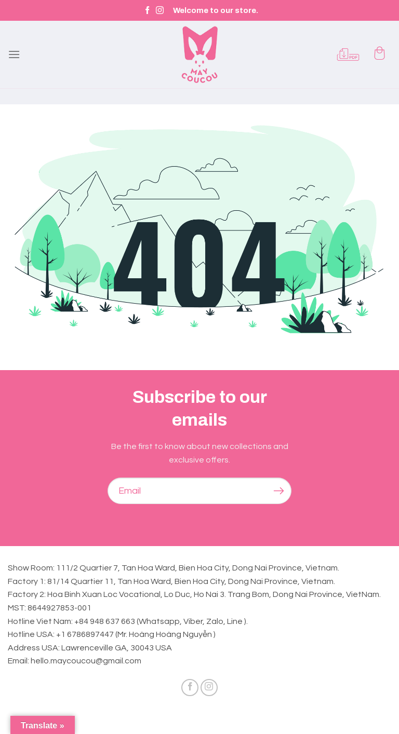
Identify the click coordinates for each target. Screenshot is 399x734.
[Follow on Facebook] (147, 10)
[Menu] (14, 54)
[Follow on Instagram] (160, 10)
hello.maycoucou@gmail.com (86, 661)
